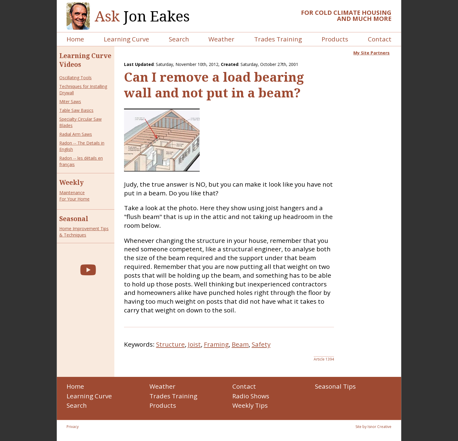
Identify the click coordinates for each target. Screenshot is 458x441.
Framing (216, 344)
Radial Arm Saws (75, 134)
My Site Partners (371, 53)
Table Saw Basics (76, 110)
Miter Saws (70, 101)
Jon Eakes (142, 16)
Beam (240, 344)
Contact (379, 39)
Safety (261, 344)
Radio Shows (250, 396)
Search (179, 39)
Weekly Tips (250, 405)
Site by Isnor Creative (373, 426)
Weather (221, 39)
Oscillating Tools (75, 77)
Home (75, 39)
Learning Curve (126, 39)
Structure (170, 344)
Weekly (71, 182)
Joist (194, 344)
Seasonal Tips (335, 386)
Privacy (73, 426)
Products (335, 39)
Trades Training (278, 39)
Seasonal (73, 218)
